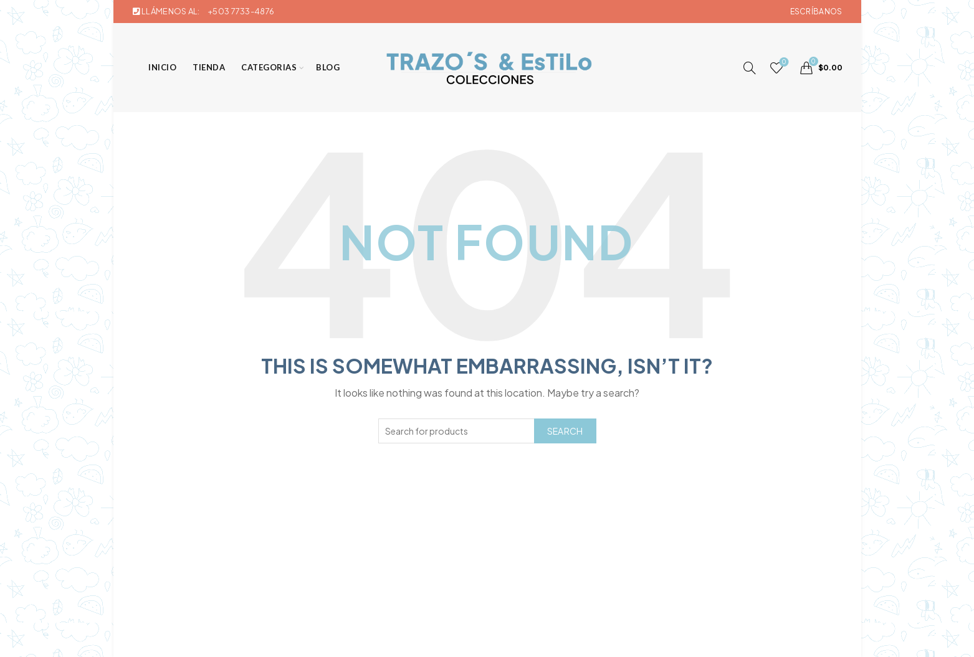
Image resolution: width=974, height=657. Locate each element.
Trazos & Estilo (466, 637)
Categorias (266, 67)
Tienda (205, 67)
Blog (325, 67)
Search (565, 431)
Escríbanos (816, 11)
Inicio (159, 67)
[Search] (750, 68)
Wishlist (782, 63)
